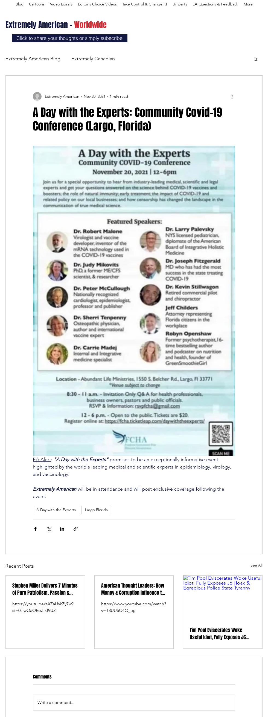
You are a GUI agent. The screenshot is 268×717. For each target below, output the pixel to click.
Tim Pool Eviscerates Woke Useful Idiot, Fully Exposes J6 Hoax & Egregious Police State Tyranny (218, 634)
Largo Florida (96, 509)
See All (256, 565)
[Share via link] (75, 528)
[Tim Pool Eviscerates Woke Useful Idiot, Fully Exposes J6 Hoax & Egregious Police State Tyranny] (222, 598)
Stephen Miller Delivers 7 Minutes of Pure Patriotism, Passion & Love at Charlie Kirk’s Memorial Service (45, 589)
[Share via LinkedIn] (62, 528)
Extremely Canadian (93, 59)
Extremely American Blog (32, 59)
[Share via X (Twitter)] (48, 528)
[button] (255, 59)
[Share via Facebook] (35, 528)
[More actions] (232, 96)
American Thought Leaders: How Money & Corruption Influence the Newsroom (134, 589)
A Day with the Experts (56, 509)
